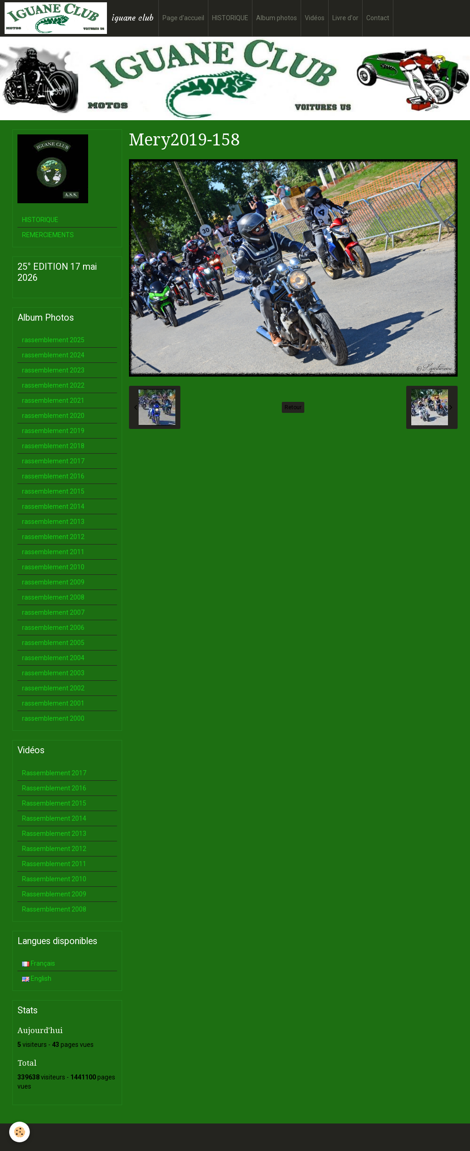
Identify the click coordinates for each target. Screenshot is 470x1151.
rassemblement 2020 (53, 415)
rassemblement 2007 (53, 612)
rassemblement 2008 (53, 597)
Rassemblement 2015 (54, 803)
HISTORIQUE (230, 18)
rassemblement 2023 (53, 370)
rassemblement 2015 (53, 491)
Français (38, 963)
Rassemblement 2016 (54, 788)
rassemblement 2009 (53, 582)
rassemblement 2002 (53, 688)
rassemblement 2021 (53, 400)
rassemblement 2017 (53, 461)
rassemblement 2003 (53, 673)
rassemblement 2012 (53, 536)
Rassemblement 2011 (54, 863)
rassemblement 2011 (53, 552)
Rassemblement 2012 (54, 848)
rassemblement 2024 (53, 355)
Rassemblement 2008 (54, 909)
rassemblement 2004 (53, 658)
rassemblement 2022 (53, 385)
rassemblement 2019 (53, 430)
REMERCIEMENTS (48, 235)
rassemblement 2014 (53, 506)
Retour (293, 407)
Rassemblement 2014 (54, 818)
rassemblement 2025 (53, 340)
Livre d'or (345, 18)
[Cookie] (19, 1132)
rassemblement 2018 (53, 446)
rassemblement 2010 (53, 567)
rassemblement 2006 (53, 627)
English (36, 978)
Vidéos (315, 18)
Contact (377, 18)
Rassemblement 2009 (54, 894)
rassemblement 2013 (53, 521)
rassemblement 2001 (53, 703)
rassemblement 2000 (53, 718)
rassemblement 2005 (53, 642)
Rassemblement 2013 (54, 833)
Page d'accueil (183, 18)
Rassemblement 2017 (54, 773)
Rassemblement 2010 (54, 879)
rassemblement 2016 (53, 476)
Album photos (276, 18)
